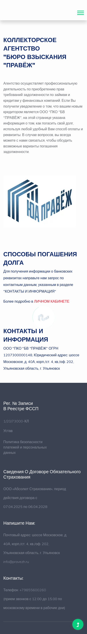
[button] (80, 12)
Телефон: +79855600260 (24, 590)
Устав (8, 430)
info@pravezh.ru (16, 561)
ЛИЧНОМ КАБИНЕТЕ (51, 301)
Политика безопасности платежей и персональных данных (25, 447)
